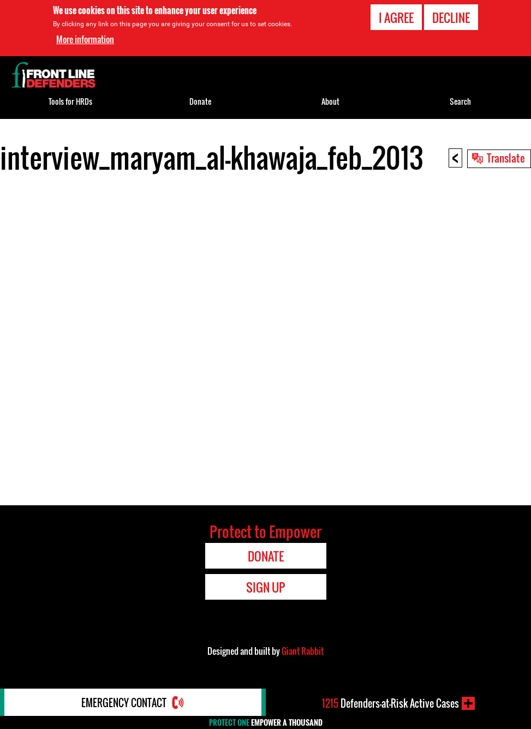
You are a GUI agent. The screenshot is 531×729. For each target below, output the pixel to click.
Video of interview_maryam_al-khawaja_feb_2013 (265, 338)
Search (460, 101)
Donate (200, 101)
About (330, 101)
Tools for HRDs (70, 101)
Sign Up (265, 587)
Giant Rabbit (303, 651)
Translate (506, 157)
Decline (451, 17)
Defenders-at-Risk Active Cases (390, 703)
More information (85, 39)
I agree (396, 17)
